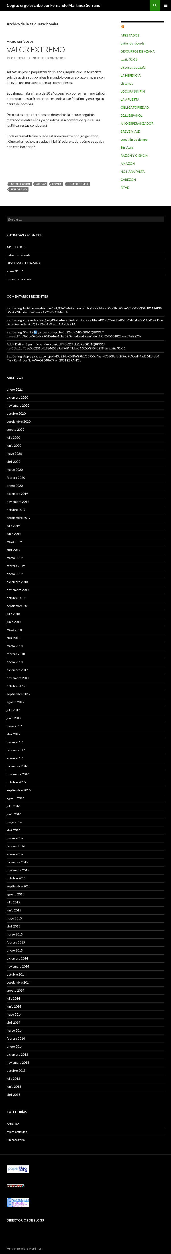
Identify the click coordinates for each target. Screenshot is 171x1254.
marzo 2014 (15, 1030)
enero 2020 (15, 485)
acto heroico (20, 184)
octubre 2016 (16, 782)
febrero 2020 (16, 477)
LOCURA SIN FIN (133, 91)
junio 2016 (14, 814)
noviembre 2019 (18, 501)
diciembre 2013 (17, 1054)
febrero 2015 (16, 942)
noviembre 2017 (18, 678)
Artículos (13, 1124)
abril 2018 (13, 638)
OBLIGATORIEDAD (135, 107)
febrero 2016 (16, 846)
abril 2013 (13, 1094)
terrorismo (18, 189)
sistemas (127, 83)
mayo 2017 (14, 726)
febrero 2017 (16, 750)
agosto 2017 (15, 702)
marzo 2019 (15, 558)
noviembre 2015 (18, 870)
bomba (56, 184)
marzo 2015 (15, 934)
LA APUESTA (130, 99)
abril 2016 (13, 830)
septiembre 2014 (19, 982)
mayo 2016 (14, 822)
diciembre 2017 (17, 670)
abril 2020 (13, 461)
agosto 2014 (15, 990)
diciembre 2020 (17, 397)
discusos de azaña (133, 67)
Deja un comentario (51, 58)
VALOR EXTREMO (36, 49)
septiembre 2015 (19, 886)
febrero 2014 (16, 1038)
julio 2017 (13, 710)
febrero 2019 (16, 566)
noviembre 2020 (18, 405)
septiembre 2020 (19, 421)
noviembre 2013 (18, 1062)
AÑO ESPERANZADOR (137, 123)
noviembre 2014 (18, 966)
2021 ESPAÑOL (131, 115)
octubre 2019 (16, 509)
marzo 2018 (15, 646)
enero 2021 (15, 389)
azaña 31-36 (129, 59)
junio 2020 (14, 445)
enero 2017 (15, 758)
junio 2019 (14, 534)
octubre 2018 (16, 598)
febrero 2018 (16, 654)
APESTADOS (130, 35)
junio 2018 (14, 622)
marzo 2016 (15, 838)
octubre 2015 (16, 878)
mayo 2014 (14, 1014)
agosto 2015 (15, 894)
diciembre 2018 (17, 582)
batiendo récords (133, 43)
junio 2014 (14, 1006)
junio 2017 (14, 718)
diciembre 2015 (17, 862)
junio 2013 (14, 1086)
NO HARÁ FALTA (133, 171)
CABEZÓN (128, 179)
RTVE (125, 187)
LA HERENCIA (131, 75)
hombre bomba (78, 184)
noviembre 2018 (18, 590)
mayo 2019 (14, 542)
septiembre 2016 (19, 790)
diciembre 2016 (17, 766)
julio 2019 (13, 526)
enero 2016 (15, 854)
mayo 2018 (14, 630)
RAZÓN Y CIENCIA (134, 155)
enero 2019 (15, 574)
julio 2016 (13, 806)
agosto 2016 (15, 798)
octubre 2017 (16, 686)
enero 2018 (15, 662)
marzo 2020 (15, 469)
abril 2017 (13, 734)
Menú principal (165, 5)
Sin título (127, 147)
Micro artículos (20, 41)
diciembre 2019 (17, 493)
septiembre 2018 (19, 606)
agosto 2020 (15, 429)
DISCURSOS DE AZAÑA (138, 51)
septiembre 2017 (19, 694)
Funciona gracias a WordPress (25, 1248)
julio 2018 (13, 614)
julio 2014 (13, 998)
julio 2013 (13, 1078)
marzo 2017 (15, 742)
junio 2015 (14, 910)
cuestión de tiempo (134, 139)
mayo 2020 (14, 453)
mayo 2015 (14, 918)
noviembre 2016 (18, 774)
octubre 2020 (16, 413)
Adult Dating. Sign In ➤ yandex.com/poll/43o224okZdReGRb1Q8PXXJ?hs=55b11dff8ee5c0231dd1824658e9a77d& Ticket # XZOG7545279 (56, 346)
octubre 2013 (16, 1070)
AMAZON (128, 163)
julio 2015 (13, 902)
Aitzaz (41, 184)
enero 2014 (15, 1046)
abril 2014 (13, 1022)
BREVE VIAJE (130, 131)
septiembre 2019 (19, 517)
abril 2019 (13, 550)
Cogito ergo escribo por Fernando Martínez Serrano (53, 5)
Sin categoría (16, 1140)
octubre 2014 (16, 974)
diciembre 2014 (17, 958)
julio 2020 (13, 437)
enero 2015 (15, 950)
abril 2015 (13, 926)
